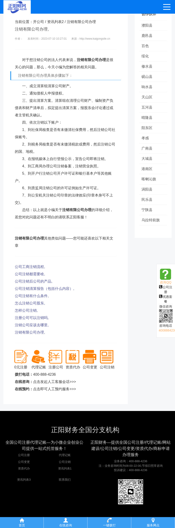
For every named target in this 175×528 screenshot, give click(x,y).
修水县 (147, 66)
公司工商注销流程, (30, 267)
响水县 (147, 87)
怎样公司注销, (26, 310)
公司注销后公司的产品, (33, 281)
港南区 (147, 169)
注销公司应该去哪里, (32, 325)
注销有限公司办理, (30, 332)
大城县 (147, 159)
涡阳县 (147, 189)
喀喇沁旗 (149, 179)
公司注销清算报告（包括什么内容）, (44, 289)
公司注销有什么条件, (32, 296)
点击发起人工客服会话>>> (54, 382)
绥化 (145, 56)
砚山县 (147, 77)
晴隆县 (147, 118)
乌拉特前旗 (151, 220)
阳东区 (147, 128)
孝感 (145, 138)
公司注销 (65, 462)
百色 (145, 46)
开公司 (38, 22)
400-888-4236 (44, 374)
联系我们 (65, 479)
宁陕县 (147, 210)
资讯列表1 (65, 468)
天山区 (147, 97)
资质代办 (24, 468)
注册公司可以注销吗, (32, 318)
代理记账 (65, 455)
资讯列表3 (24, 479)
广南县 (147, 148)
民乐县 (147, 200)
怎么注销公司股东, (30, 303)
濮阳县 (147, 25)
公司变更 (24, 462)
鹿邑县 (147, 36)
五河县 (147, 107)
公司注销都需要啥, (30, 274)
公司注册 (24, 455)
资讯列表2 (55, 22)
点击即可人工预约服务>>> (54, 389)
